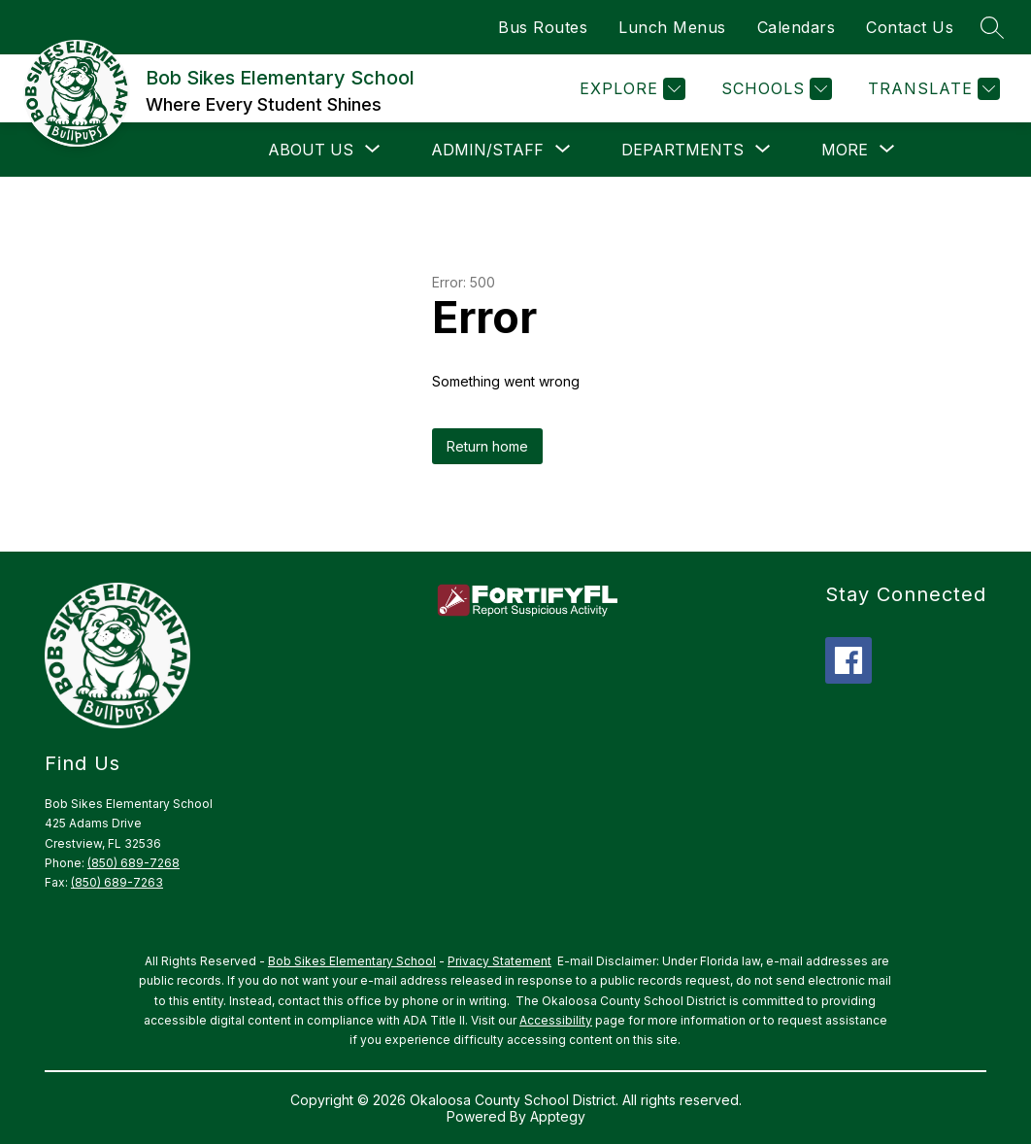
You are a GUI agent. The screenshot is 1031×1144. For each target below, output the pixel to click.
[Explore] (630, 89)
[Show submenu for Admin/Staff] (487, 149)
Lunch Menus (672, 27)
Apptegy (557, 1116)
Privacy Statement (499, 961)
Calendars (796, 27)
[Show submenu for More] (844, 149)
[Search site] (992, 27)
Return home (487, 446)
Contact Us (909, 27)
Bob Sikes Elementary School (352, 961)
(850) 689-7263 (117, 882)
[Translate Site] (931, 89)
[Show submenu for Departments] (682, 149)
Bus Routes (542, 27)
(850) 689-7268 (133, 863)
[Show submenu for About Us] (310, 149)
